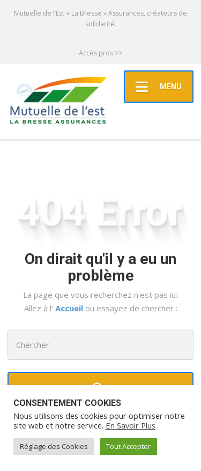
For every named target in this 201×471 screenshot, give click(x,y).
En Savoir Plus (130, 425)
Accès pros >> (100, 53)
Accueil (70, 308)
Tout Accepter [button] (128, 446)
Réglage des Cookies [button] (54, 446)
